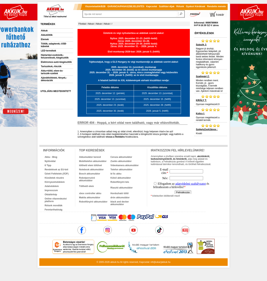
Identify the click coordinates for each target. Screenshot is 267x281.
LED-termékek (48, 50)
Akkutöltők (47, 35)
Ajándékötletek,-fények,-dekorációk (54, 79)
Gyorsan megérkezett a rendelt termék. (210, 114)
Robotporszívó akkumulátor (87, 179)
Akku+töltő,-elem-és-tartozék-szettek (52, 72)
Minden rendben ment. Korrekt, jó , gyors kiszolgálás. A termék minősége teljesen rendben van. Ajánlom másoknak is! (210, 81)
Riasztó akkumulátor (121, 187)
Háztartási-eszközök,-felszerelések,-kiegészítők (55, 56)
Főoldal (82, 24)
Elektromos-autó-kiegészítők (56, 62)
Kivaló (210, 129)
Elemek (45, 39)
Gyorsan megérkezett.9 (210, 100)
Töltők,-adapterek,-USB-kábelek (54, 45)
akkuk (113, 262)
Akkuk (44, 30)
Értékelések (204, 33)
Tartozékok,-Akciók (51, 66)
